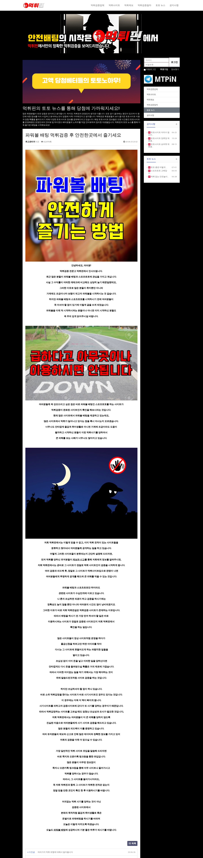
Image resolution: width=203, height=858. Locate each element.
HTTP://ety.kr (109, 854)
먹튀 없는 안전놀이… (159, 176)
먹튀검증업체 (97, 5)
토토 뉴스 (160, 5)
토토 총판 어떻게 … (158, 167)
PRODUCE (67, 835)
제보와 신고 (79, 470)
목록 (132, 754)
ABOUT (66, 829)
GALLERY (107, 835)
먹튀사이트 (114, 5)
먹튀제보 (128, 5)
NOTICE (107, 829)
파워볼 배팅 (59, 740)
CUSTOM (67, 840)
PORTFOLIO (68, 837)
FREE (106, 832)
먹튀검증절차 (144, 5)
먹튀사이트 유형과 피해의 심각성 (52, 769)
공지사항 (174, 5)
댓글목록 (30, 781)
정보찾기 (175, 69)
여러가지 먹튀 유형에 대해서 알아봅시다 (55, 763)
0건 (37, 142)
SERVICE (67, 832)
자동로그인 (151, 69)
